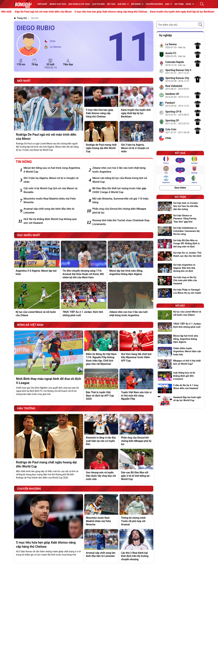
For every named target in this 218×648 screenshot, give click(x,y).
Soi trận (179, 4)
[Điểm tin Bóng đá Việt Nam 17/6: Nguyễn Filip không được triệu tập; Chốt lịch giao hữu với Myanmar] (101, 348)
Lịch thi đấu (98, 4)
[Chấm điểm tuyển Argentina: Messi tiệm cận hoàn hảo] (180, 352)
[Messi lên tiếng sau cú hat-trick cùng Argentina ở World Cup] (52, 170)
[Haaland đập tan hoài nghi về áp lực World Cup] (180, 400)
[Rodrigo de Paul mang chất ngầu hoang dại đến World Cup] (101, 138)
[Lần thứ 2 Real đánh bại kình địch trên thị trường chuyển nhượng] (136, 546)
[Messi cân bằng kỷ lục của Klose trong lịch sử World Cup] (121, 180)
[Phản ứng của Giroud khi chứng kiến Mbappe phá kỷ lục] (121, 211)
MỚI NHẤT (42, 4)
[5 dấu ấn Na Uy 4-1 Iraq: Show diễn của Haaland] (180, 388)
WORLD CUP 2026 (58, 4)
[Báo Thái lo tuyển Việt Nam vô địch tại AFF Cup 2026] (101, 385)
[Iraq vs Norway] (180, 169)
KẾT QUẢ (111, 4)
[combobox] (180, 24)
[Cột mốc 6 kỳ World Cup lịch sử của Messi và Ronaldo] (52, 190)
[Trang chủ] (20, 18)
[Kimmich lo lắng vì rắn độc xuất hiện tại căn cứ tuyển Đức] (101, 431)
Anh (168, 4)
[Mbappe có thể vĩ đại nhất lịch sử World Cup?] (180, 364)
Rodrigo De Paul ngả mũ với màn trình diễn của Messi (45, 11)
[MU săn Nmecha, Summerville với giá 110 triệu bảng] (121, 200)
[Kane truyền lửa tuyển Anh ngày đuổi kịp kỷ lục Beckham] (136, 103)
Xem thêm (180, 187)
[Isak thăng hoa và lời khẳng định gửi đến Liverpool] (180, 376)
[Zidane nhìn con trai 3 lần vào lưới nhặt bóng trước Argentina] (121, 170)
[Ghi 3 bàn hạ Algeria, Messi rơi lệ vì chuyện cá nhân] (136, 138)
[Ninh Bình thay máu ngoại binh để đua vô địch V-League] (48, 366)
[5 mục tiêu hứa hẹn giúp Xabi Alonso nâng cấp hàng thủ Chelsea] (101, 103)
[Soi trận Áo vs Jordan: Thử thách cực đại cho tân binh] (180, 256)
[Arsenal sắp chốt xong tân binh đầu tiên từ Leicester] (52, 211)
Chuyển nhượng (154, 4)
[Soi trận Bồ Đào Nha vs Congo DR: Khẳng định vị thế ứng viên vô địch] (180, 244)
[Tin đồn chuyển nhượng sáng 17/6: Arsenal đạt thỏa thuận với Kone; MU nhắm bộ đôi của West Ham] (83, 261)
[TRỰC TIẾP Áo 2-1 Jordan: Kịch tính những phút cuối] (83, 300)
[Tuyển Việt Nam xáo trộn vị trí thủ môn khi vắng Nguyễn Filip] (136, 385)
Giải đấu (123, 4)
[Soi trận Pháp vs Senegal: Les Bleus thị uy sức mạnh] (180, 293)
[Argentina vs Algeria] (180, 179)
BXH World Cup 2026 (79, 4)
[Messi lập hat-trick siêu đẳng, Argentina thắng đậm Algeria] (130, 261)
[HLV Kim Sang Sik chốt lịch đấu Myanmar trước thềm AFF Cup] (136, 348)
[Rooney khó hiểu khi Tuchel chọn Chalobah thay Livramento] (121, 222)
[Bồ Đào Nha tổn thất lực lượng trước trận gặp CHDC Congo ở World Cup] (121, 190)
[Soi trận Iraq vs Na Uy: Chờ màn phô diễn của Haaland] (180, 281)
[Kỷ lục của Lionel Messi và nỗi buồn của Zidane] (37, 300)
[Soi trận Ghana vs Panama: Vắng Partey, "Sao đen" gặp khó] (180, 219)
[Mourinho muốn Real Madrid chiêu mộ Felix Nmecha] (52, 200)
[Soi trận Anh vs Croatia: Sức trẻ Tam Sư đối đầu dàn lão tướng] (180, 207)
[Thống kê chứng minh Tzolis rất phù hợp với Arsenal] (136, 511)
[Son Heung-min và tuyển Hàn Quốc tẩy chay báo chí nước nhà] (101, 465)
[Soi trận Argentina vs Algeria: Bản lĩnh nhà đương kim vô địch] (180, 268)
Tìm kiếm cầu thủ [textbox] (167, 24)
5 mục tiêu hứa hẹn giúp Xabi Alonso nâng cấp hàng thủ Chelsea (114, 11)
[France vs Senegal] (180, 160)
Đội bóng (137, 4)
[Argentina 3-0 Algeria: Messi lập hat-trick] (37, 261)
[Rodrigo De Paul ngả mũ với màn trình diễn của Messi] (48, 120)
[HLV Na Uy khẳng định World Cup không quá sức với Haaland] (52, 221)
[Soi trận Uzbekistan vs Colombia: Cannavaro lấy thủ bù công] (180, 231)
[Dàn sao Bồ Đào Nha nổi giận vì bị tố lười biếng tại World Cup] (136, 465)
